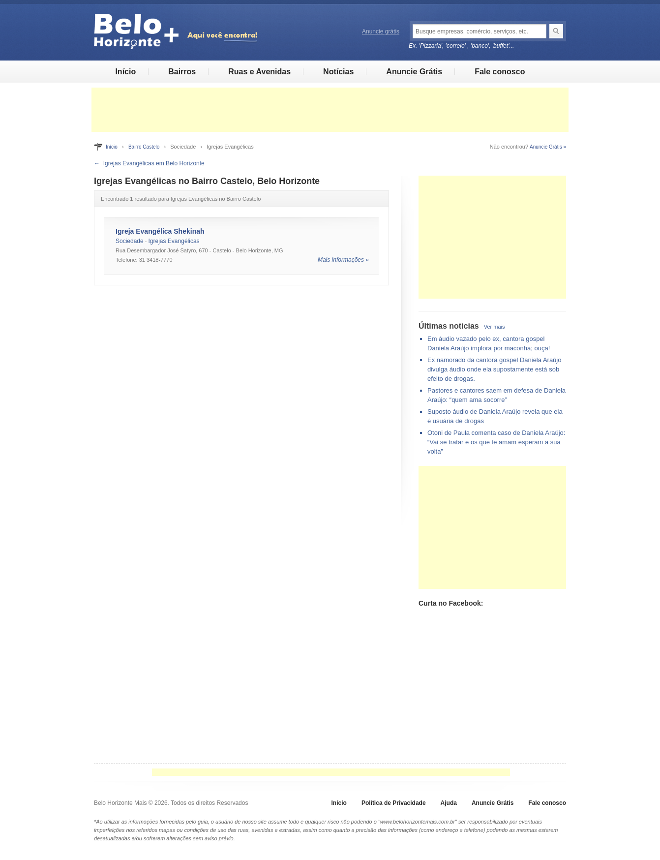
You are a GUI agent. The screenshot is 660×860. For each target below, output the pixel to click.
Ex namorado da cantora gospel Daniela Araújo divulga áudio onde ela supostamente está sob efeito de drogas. (494, 369)
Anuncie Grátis (414, 71)
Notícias (338, 71)
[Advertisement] (330, 110)
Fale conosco (500, 71)
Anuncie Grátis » (548, 147)
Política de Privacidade (393, 802)
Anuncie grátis (380, 31)
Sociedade (130, 241)
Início (125, 71)
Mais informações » (343, 259)
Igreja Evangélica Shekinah (160, 231)
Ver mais (494, 327)
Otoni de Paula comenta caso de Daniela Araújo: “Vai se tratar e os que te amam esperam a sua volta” (496, 442)
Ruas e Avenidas (259, 71)
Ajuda (449, 802)
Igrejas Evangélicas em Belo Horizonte (154, 163)
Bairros (182, 71)
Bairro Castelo (143, 147)
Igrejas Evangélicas (174, 241)
